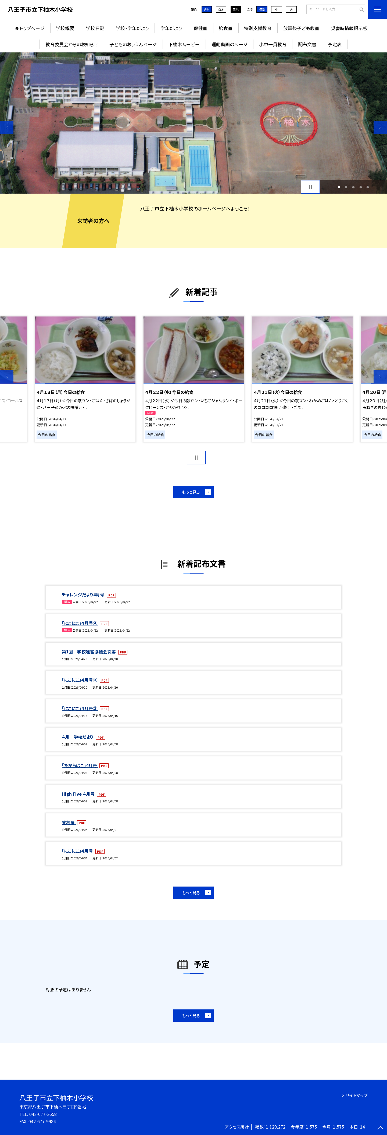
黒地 (236, 9)
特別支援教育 (257, 28)
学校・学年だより (132, 28)
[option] (193, 123)
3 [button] (353, 187)
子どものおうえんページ (133, 44)
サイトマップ (356, 1095)
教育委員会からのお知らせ (71, 44)
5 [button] (368, 187)
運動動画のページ (230, 44)
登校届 (69, 822)
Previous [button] (6, 127)
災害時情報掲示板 (349, 28)
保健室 (200, 28)
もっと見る (191, 492)
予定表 (335, 44)
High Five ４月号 (79, 794)
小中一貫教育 (272, 44)
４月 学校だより (78, 737)
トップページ (32, 28)
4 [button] (360, 187)
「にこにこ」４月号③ (80, 680)
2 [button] (346, 187)
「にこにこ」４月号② (80, 708)
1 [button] (339, 187)
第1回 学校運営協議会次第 (89, 651)
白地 (221, 9)
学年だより (171, 28)
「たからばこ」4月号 (80, 765)
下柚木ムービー (184, 44)
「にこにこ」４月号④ (80, 623)
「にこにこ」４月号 (78, 851)
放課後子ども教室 (301, 28)
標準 (262, 9)
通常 (207, 9)
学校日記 (95, 28)
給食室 (225, 28)
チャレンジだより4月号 (83, 594)
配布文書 (307, 44)
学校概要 (65, 28)
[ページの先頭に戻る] (380, 1128)
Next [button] (380, 127)
